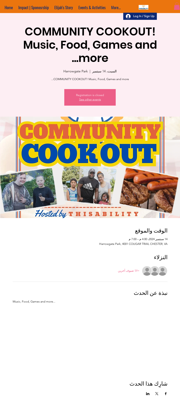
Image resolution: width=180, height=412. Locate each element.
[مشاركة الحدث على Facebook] (166, 393)
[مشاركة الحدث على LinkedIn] (148, 393)
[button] (177, 6)
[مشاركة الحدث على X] (157, 393)
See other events (90, 99)
